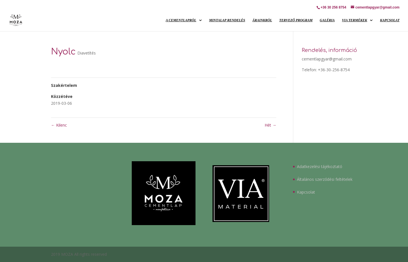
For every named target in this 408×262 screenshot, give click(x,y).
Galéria (327, 20)
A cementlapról (181, 20)
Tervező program (296, 20)
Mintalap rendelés (227, 20)
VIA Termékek (354, 20)
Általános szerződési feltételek (324, 179)
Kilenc (59, 125)
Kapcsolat (390, 20)
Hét (270, 125)
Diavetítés (86, 53)
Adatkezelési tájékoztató (319, 166)
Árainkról (262, 20)
